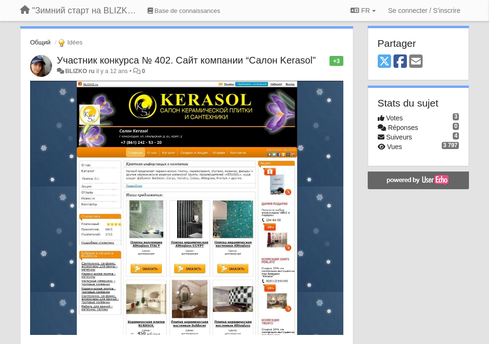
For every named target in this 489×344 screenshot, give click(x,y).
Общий (40, 42)
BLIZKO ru (80, 71)
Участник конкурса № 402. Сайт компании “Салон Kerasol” (186, 60)
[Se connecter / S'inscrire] (424, 10)
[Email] (416, 62)
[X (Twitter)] (384, 62)
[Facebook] (400, 62)
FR (363, 10)
